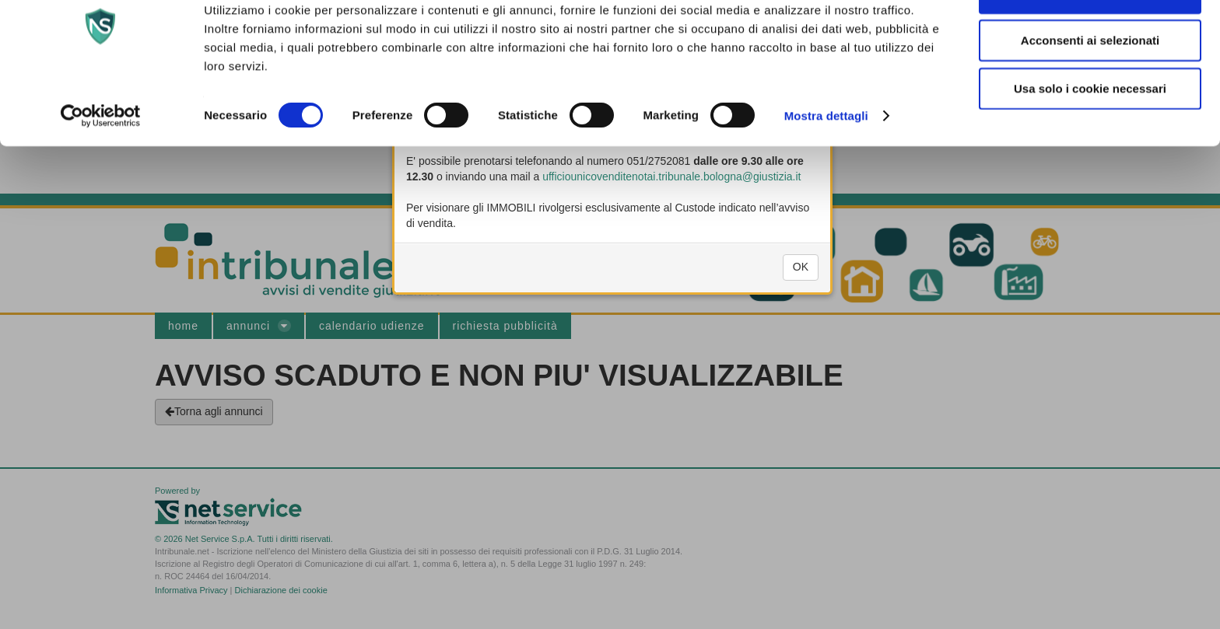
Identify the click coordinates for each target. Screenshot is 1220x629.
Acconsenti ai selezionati (1090, 87)
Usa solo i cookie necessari (1090, 135)
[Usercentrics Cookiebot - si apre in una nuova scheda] (101, 163)
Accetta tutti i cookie (1090, 39)
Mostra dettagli (826, 162)
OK (800, 283)
